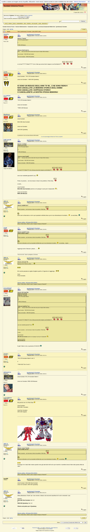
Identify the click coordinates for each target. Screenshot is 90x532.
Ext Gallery (34, 23)
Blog (14, 23)
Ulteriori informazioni (80, 1)
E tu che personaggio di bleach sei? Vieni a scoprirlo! (52, 136)
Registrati (44, 23)
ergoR (5, 227)
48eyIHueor (7, 114)
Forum (10, 23)
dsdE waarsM (7, 139)
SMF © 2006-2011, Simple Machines (50, 527)
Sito (6, 23)
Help (25, 23)
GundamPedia (20, 23)
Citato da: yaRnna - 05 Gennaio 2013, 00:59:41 (27, 222)
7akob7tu (6, 34)
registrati (30, 15)
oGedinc (6, 354)
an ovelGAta (7, 95)
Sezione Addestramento (21, 26)
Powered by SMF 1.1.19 (37, 527)
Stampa (84, 29)
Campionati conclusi (32, 26)
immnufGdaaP (7, 288)
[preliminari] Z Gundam (61, 26)
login (26, 15)
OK (89, 1)
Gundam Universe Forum (8, 26)
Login (39, 23)
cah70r (5, 72)
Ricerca (29, 23)
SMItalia (50, 528)
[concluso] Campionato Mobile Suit (46, 26)
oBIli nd (6, 201)
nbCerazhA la (7, 372)
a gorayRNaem (8, 397)
